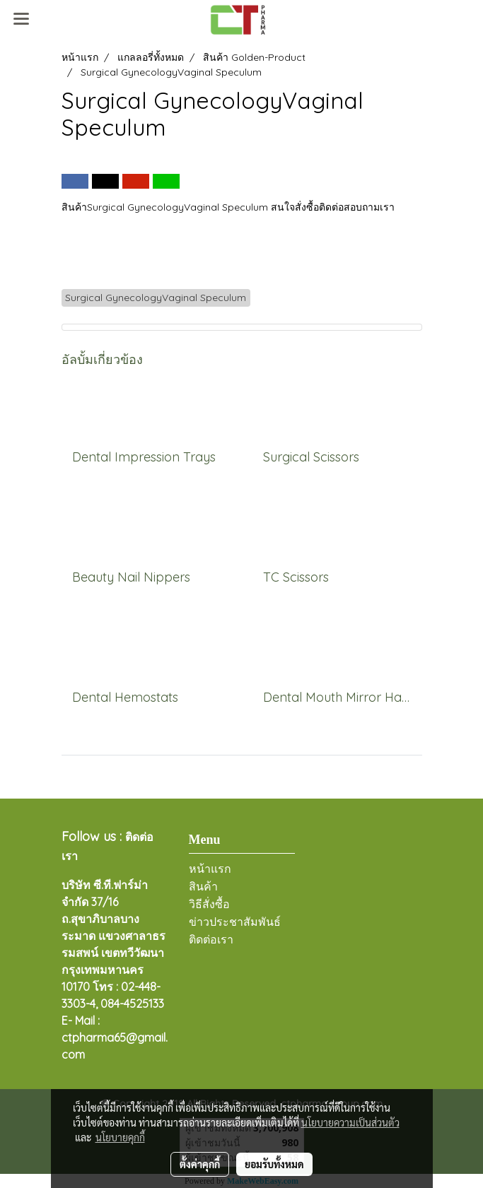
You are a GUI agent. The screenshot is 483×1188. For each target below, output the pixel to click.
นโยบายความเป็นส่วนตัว (350, 1122)
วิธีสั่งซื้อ (209, 904)
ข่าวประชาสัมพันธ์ (235, 922)
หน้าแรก (210, 869)
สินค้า (203, 887)
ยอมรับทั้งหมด (274, 1164)
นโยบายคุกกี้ (120, 1137)
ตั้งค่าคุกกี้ (200, 1164)
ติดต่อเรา (211, 940)
